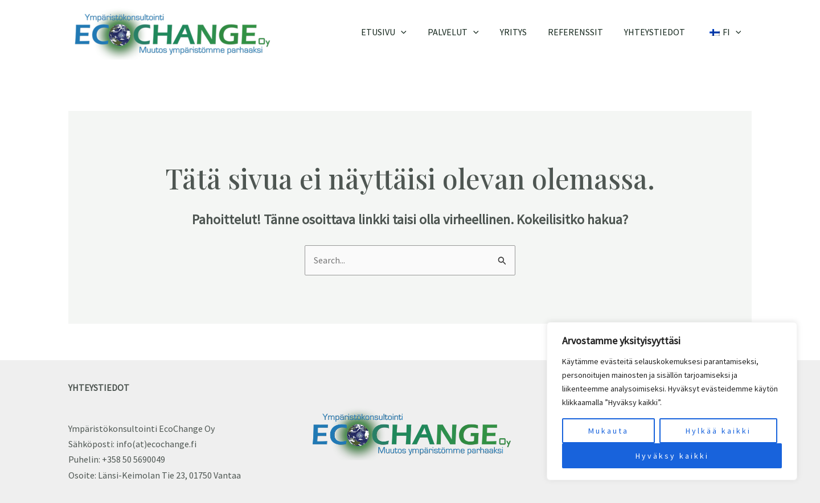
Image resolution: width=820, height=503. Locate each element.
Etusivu (400, 32)
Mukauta (608, 431)
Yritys (523, 32)
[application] (417, 32)
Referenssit (582, 32)
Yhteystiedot (659, 32)
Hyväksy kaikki (672, 456)
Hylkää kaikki (718, 431)
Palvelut (467, 32)
